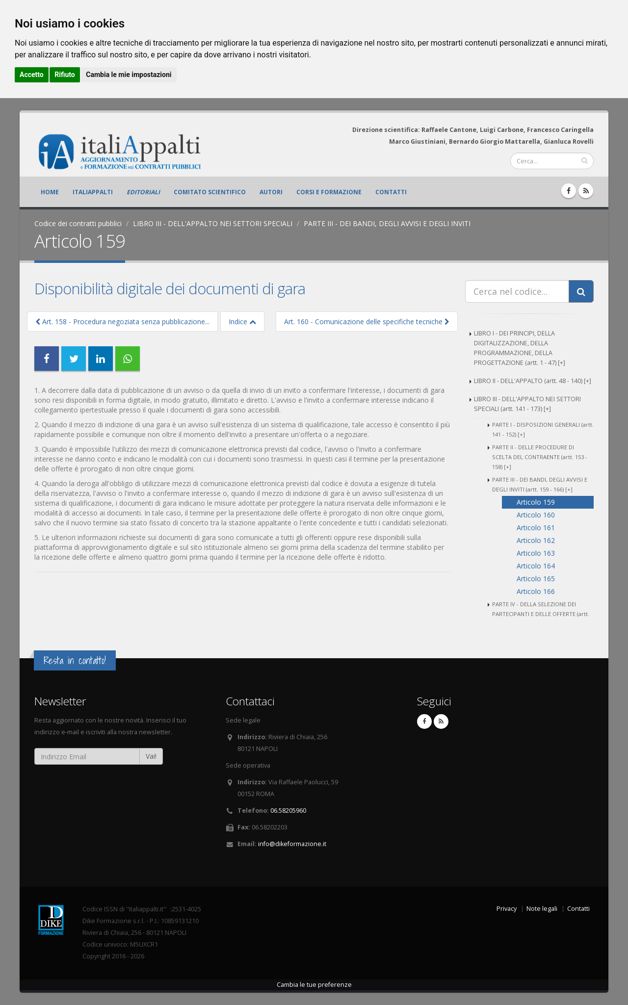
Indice (242, 321)
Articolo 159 (536, 502)
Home (50, 192)
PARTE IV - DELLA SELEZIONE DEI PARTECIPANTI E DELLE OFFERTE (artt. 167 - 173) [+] (540, 613)
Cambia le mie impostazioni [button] (128, 74)
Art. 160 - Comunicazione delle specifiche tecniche (366, 321)
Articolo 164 (536, 565)
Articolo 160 (536, 514)
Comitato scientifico (210, 192)
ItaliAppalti (93, 192)
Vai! (151, 756)
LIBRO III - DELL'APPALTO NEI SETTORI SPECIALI (212, 223)
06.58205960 (288, 810)
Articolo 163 (536, 553)
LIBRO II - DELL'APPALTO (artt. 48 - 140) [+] (532, 381)
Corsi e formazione (329, 192)
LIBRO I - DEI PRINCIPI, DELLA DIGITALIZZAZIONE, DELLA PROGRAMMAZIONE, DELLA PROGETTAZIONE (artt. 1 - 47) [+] (519, 348)
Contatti (391, 192)
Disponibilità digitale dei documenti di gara (169, 288)
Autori (271, 192)
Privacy (507, 908)
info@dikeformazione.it (292, 844)
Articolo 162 (536, 540)
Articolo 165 (536, 578)
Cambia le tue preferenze (314, 984)
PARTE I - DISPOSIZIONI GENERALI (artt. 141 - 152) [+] (543, 429)
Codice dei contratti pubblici (78, 223)
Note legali (541, 908)
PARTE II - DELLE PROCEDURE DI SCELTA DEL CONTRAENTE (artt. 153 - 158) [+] (539, 456)
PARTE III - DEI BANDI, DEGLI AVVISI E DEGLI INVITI (387, 223)
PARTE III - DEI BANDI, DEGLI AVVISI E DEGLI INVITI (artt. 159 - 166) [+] (539, 484)
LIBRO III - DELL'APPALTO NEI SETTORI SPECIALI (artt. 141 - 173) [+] (527, 404)
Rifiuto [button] (64, 74)
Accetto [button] (32, 74)
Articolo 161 (536, 527)
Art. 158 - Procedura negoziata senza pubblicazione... (122, 321)
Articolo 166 (536, 591)
